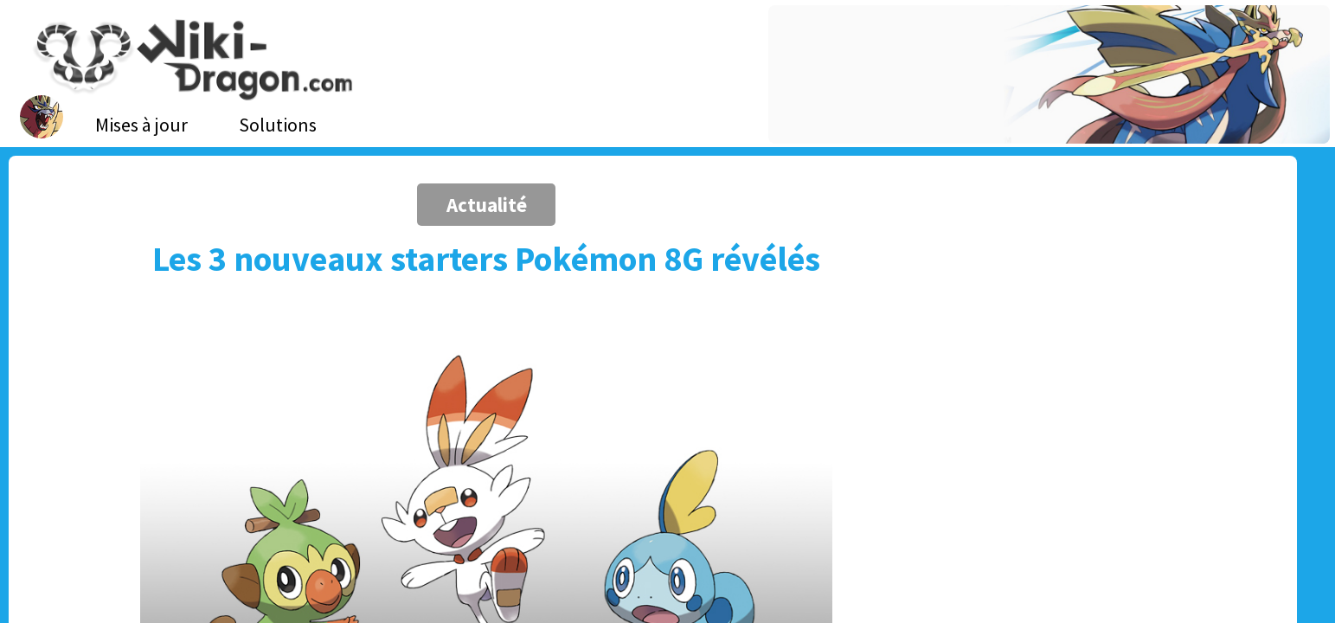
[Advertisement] (1022, 307)
